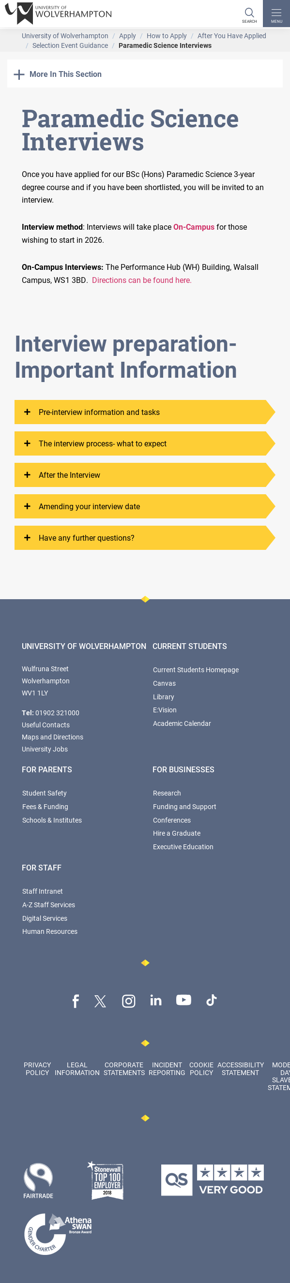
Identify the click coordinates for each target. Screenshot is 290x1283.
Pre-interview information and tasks (92, 412)
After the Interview (62, 475)
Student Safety (44, 792)
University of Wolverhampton (65, 35)
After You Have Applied (232, 35)
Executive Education (183, 846)
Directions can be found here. (142, 280)
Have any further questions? (79, 538)
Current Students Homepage (196, 669)
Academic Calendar (182, 723)
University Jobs (45, 748)
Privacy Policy (37, 1068)
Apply (127, 35)
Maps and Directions (52, 736)
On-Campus (193, 226)
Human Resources (49, 931)
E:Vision (165, 709)
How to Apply (167, 35)
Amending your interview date (82, 506)
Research (167, 792)
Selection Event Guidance (70, 45)
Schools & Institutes (52, 820)
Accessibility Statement (240, 1068)
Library (163, 696)
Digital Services (44, 918)
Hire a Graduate (176, 833)
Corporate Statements (124, 1068)
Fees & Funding (45, 806)
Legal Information (77, 1068)
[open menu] (276, 13)
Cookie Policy (201, 1068)
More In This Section (58, 74)
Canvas (164, 683)
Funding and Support (184, 806)
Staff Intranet (42, 891)
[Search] (249, 13)
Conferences (172, 820)
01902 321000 (57, 712)
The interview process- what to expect (95, 443)
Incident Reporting (167, 1068)
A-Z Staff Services (48, 904)
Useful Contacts (46, 724)
